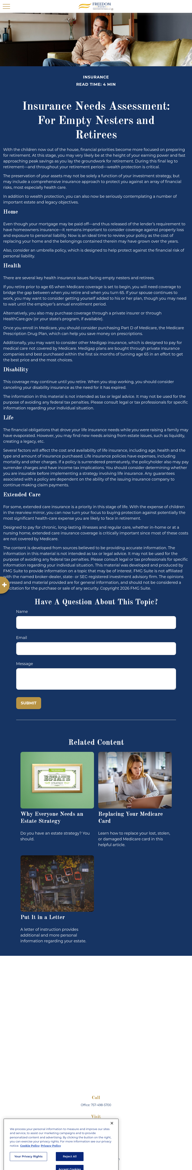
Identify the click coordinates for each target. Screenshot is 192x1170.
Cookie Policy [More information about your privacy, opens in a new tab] (30, 1164)
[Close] (112, 1142)
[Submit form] (28, 703)
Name (22, 611)
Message (24, 663)
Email (21, 637)
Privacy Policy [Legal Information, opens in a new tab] (51, 1164)
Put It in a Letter (42, 917)
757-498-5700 (101, 1105)
